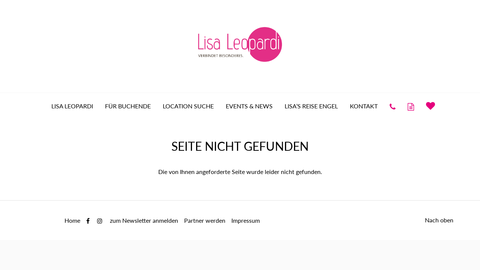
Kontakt (364, 106)
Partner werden (204, 220)
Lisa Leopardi (72, 106)
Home (72, 220)
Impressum (245, 220)
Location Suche (188, 106)
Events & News (249, 106)
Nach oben (439, 220)
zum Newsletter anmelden (144, 220)
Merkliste (430, 105)
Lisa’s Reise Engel (311, 106)
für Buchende (128, 106)
